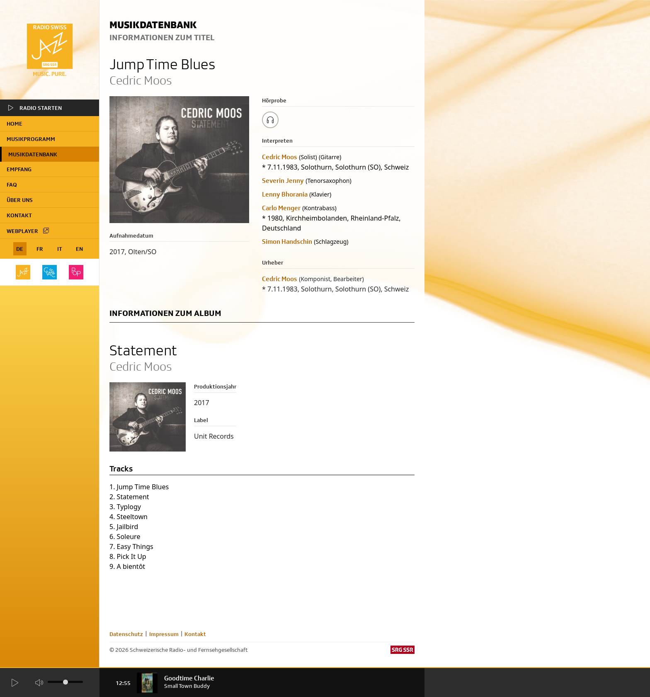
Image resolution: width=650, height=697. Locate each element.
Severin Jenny (283, 181)
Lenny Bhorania (285, 194)
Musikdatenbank (32, 154)
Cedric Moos (279, 157)
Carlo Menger (281, 208)
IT (59, 248)
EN (79, 248)
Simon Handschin (287, 241)
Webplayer (28, 230)
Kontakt (19, 215)
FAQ (12, 184)
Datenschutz (126, 634)
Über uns (20, 200)
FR (39, 248)
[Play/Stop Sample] (270, 119)
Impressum (164, 634)
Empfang (19, 169)
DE (19, 248)
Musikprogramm (31, 139)
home (14, 123)
